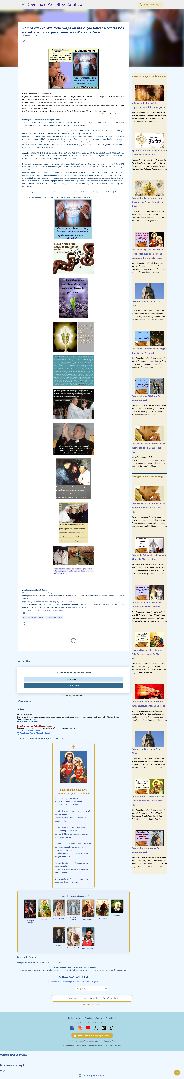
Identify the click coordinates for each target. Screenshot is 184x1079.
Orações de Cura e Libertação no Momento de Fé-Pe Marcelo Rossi (148, 447)
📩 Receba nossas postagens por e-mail (92, 1035)
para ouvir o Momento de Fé (56, 610)
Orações (88, 1018)
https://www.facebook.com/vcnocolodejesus (38, 593)
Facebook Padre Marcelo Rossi (35, 733)
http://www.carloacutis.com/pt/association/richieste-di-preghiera (73, 982)
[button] (23, 41)
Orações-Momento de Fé (33, 617)
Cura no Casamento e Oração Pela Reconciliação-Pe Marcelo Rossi (148, 654)
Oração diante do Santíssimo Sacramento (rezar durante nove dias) (149, 202)
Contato (98, 1018)
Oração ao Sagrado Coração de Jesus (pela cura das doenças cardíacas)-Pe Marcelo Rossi (147, 253)
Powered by (73, 696)
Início (70, 1018)
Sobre (78, 1018)
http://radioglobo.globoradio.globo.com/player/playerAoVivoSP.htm (48, 602)
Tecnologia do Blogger (92, 1075)
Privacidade (111, 1018)
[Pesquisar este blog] (149, 5)
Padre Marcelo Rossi (54, 617)
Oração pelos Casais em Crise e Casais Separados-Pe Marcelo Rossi (148, 800)
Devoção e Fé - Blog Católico (54, 4)
